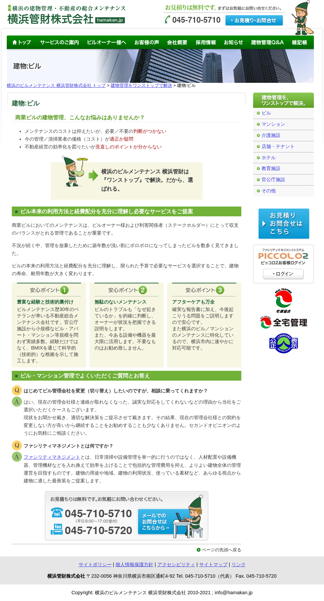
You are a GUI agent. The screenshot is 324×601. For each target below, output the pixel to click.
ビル (266, 113)
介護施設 (271, 135)
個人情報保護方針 (134, 564)
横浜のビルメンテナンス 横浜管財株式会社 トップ (56, 85)
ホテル (269, 157)
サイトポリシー (95, 564)
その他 (269, 190)
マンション (273, 124)
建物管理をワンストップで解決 (141, 85)
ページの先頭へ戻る (221, 549)
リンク (239, 564)
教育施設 (271, 168)
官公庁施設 (273, 179)
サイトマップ (213, 564)
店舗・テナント (278, 146)
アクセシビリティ (176, 564)
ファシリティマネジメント (52, 457)
